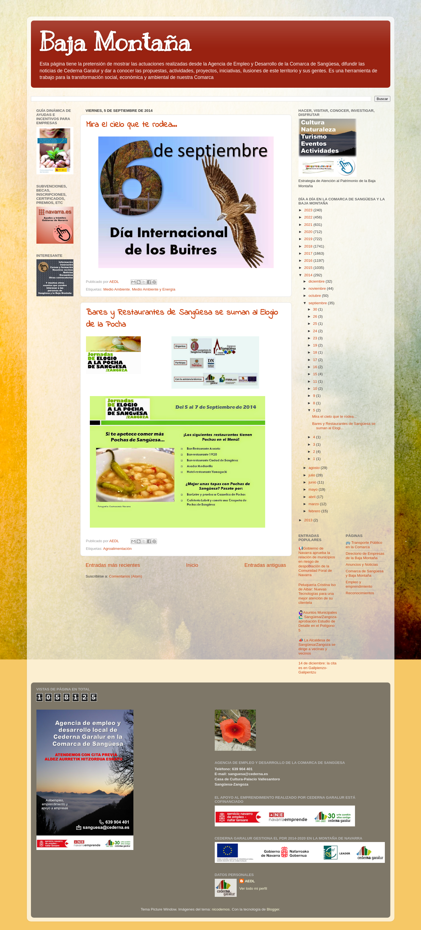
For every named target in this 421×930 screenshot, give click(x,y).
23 (315, 338)
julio (312, 475)
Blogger (273, 909)
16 (315, 367)
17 (315, 360)
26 (315, 316)
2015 (308, 268)
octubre (315, 296)
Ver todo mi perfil (253, 888)
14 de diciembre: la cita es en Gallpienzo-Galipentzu (318, 667)
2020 (308, 232)
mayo (314, 489)
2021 (308, 225)
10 (315, 388)
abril (313, 497)
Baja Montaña (115, 42)
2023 (308, 210)
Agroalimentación (117, 549)
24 (315, 331)
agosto (315, 468)
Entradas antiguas (265, 565)
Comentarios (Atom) (125, 576)
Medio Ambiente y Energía (153, 289)
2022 (308, 217)
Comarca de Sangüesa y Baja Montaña (364, 573)
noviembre (318, 288)
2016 (308, 260)
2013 (308, 520)
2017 (308, 253)
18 (315, 352)
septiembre (318, 303)
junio (313, 482)
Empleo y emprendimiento (359, 584)
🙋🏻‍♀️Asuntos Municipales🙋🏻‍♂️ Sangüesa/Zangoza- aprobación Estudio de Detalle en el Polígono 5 (318, 621)
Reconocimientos (360, 593)
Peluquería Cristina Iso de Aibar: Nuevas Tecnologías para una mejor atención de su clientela (317, 594)
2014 (308, 275)
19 (315, 345)
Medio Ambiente (116, 289)
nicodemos (221, 909)
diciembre (317, 281)
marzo (314, 504)
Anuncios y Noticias (362, 564)
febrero (315, 511)
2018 (308, 246)
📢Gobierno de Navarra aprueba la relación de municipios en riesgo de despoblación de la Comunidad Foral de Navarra (317, 561)
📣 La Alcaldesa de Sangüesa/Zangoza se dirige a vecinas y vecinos (317, 647)
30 (315, 309)
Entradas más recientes (113, 565)
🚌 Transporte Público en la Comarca (364, 545)
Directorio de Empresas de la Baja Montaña (365, 555)
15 (315, 374)
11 (315, 381)
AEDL (250, 881)
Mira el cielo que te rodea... (131, 125)
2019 (308, 239)
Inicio (192, 565)
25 (315, 324)
